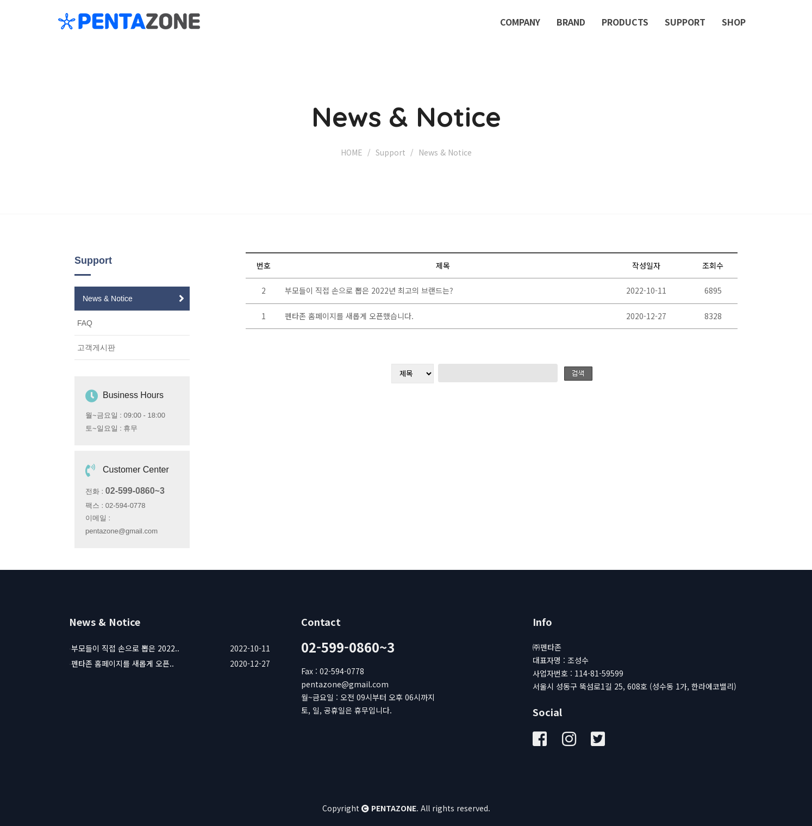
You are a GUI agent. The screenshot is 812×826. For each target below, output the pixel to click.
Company (520, 21)
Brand (571, 21)
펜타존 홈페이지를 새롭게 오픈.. (122, 663)
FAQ (84, 323)
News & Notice (108, 298)
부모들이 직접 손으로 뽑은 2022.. (125, 648)
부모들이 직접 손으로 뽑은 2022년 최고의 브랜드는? (369, 290)
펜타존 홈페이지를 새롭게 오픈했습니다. (349, 315)
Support (685, 21)
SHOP (734, 21)
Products (625, 21)
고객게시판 (96, 347)
